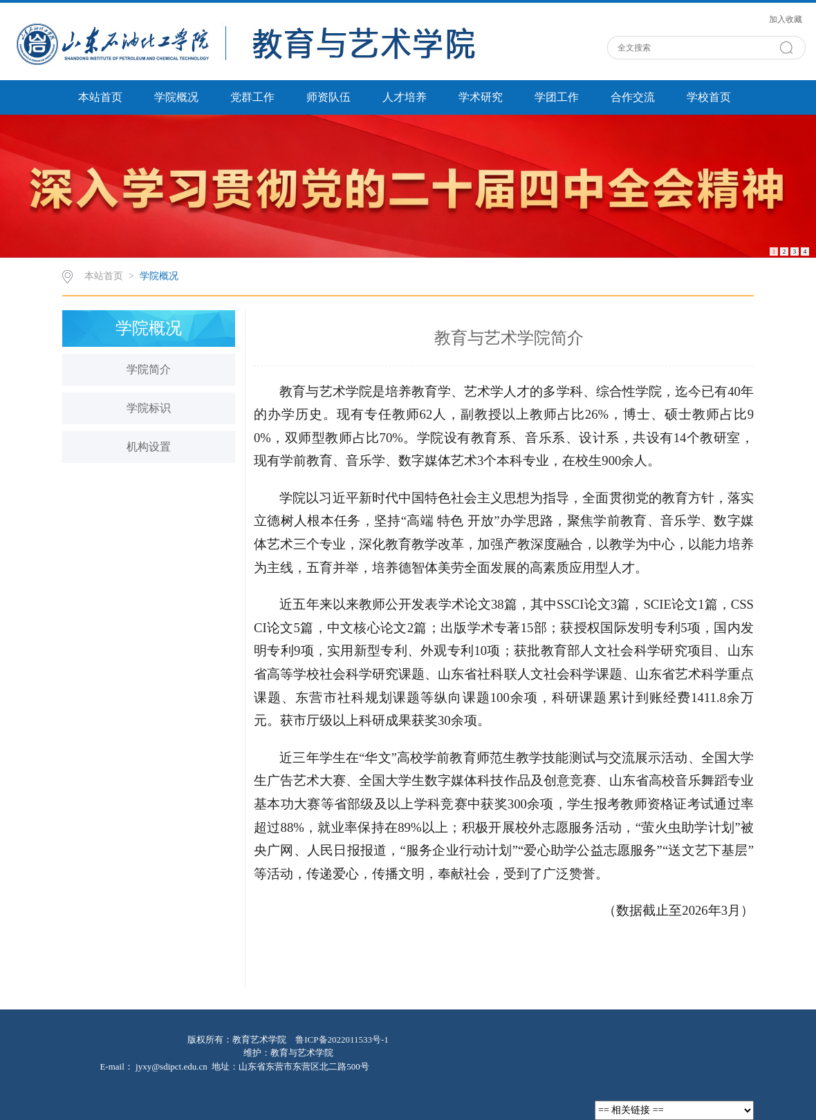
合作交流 (633, 97)
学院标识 (149, 408)
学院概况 (176, 97)
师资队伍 (328, 97)
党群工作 (252, 97)
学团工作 (557, 97)
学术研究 (480, 97)
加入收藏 (785, 19)
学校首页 (709, 97)
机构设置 (149, 447)
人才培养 (404, 97)
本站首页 (100, 97)
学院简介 (149, 369)
